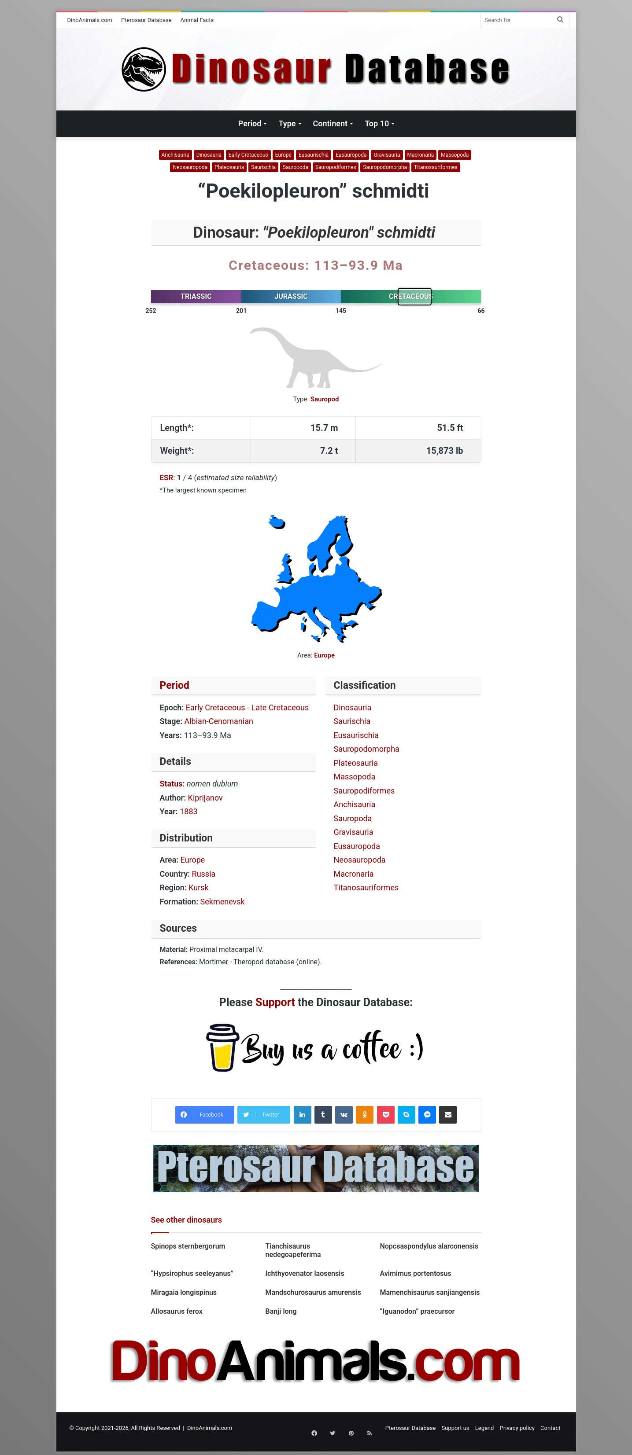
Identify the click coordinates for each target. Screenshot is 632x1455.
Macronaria (420, 155)
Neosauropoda (190, 167)
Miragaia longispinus (184, 1292)
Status (171, 783)
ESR (167, 477)
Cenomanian (231, 721)
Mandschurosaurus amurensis (313, 1292)
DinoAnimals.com (90, 20)
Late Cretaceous (280, 707)
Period (250, 123)
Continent (330, 123)
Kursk (198, 887)
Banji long (280, 1311)
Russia (204, 873)
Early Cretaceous (248, 155)
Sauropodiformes (335, 167)
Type (287, 123)
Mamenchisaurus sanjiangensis (430, 1292)
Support (275, 1002)
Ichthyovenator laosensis (304, 1273)
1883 (188, 811)
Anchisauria (175, 155)
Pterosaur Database (146, 20)
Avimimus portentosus (415, 1273)
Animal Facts (197, 20)
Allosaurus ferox (177, 1311)
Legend (484, 1428)
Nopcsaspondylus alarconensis (429, 1246)
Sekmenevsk (222, 901)
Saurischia (263, 167)
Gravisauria (386, 155)
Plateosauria (229, 167)
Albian (196, 721)
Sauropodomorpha (385, 167)
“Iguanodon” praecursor (417, 1311)
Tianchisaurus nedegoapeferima (293, 1250)
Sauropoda (295, 167)
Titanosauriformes (435, 167)
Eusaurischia (314, 155)
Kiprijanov (205, 797)
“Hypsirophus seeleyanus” (192, 1273)
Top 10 (377, 123)
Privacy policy (517, 1428)
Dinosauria (209, 155)
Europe (283, 155)
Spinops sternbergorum (188, 1246)
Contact (550, 1428)
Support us (455, 1428)
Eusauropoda (351, 155)
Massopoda (455, 155)
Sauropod (324, 399)
